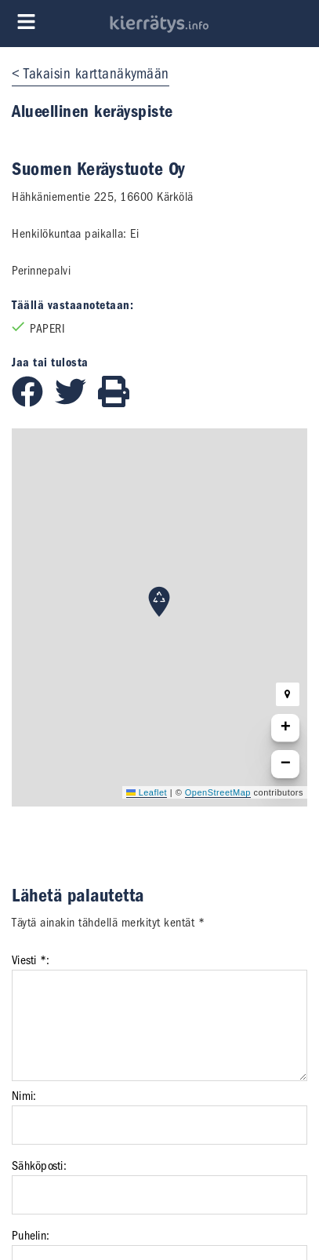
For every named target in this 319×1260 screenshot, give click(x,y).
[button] (159, 601)
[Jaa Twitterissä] (76, 403)
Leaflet (146, 792)
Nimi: (24, 1096)
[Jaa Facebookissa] (33, 403)
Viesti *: (30, 960)
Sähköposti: (39, 1166)
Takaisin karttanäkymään (96, 73)
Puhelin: (30, 1236)
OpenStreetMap (218, 792)
